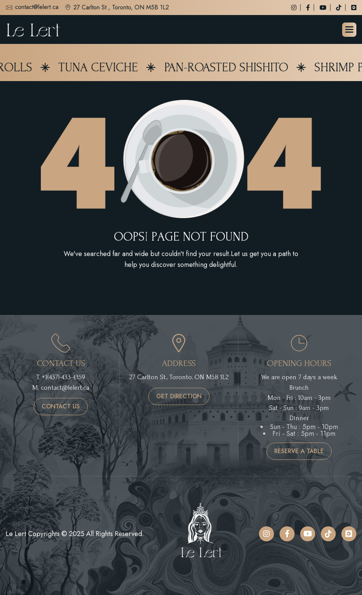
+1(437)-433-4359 (63, 377)
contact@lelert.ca (32, 7)
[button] (349, 30)
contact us (61, 406)
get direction (179, 396)
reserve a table (299, 451)
